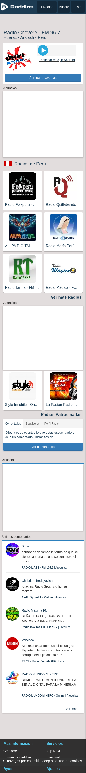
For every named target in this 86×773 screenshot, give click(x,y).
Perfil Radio (51, 423)
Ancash (27, 37)
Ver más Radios (66, 297)
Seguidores (33, 423)
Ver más (71, 709)
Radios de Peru (30, 163)
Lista (78, 7)
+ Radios (46, 7)
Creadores (10, 751)
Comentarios (13, 423)
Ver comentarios (43, 447)
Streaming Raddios (17, 758)
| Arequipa (44, 567)
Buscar (64, 7)
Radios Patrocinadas (61, 414)
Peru (42, 37)
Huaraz (10, 37)
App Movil (54, 751)
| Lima (43, 661)
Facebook (54, 758)
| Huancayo (44, 597)
